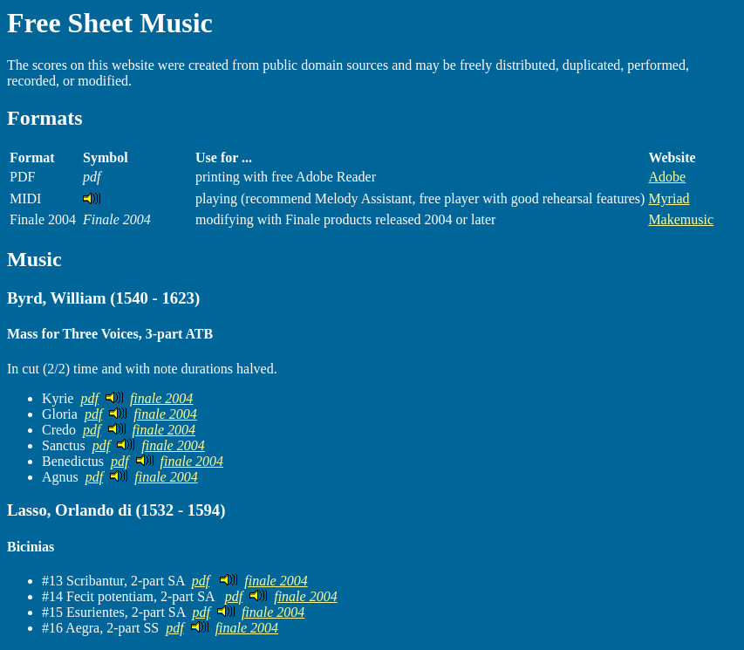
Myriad (668, 198)
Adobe (667, 176)
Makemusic (680, 219)
